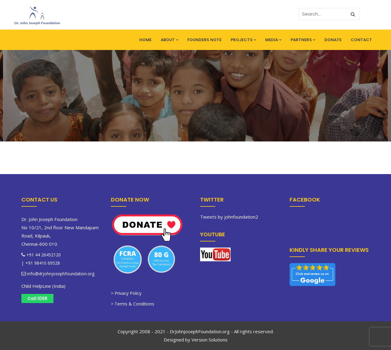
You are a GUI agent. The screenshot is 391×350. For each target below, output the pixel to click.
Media (273, 40)
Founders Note (204, 40)
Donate (333, 40)
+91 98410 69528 (42, 263)
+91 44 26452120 (43, 255)
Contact (361, 40)
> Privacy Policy (126, 293)
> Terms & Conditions (132, 304)
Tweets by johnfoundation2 (229, 217)
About (169, 40)
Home (145, 40)
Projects (243, 40)
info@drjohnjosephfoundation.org (60, 274)
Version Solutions (210, 340)
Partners (303, 40)
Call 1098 (37, 298)
